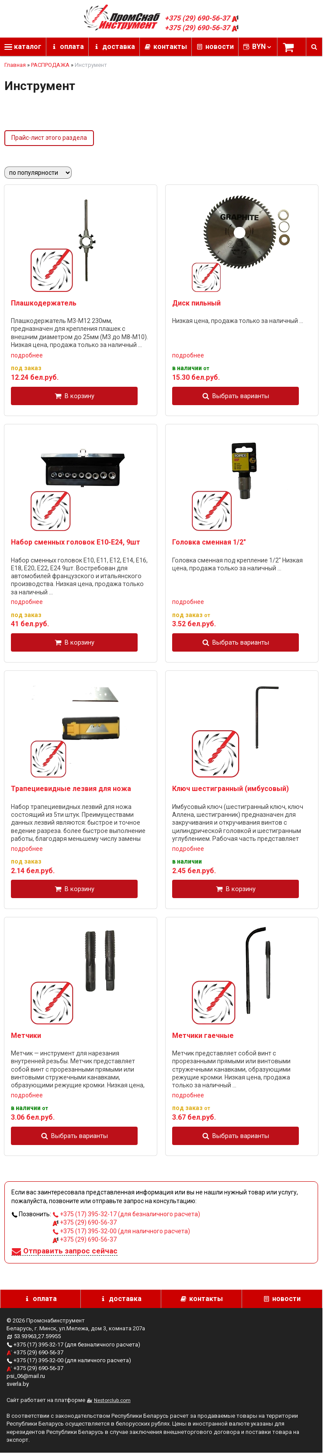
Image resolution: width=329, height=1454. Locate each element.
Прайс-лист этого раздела (49, 137)
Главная (15, 65)
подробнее (27, 355)
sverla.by (18, 1384)
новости (219, 46)
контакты (170, 46)
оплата (72, 46)
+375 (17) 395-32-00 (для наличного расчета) (121, 1231)
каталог (23, 46)
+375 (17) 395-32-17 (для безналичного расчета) (126, 1214)
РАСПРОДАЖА (50, 65)
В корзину (79, 396)
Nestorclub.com (112, 1400)
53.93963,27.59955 (37, 1336)
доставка (118, 46)
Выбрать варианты (240, 396)
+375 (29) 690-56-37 (202, 18)
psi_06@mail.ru (26, 1376)
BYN (262, 46)
